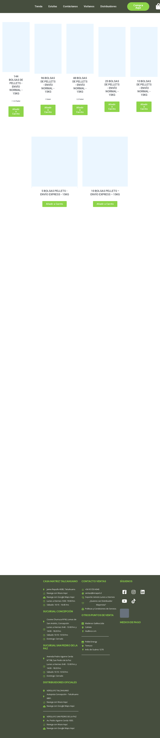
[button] (16, 111)
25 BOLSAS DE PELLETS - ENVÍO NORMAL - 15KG (111, 88)
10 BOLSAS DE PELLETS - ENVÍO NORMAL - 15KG (144, 88)
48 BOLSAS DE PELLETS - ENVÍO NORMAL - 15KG (79, 84)
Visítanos (89, 6)
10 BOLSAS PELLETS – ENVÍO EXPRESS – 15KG (105, 192)
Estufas (52, 6)
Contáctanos (70, 6)
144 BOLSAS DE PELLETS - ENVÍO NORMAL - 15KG (16, 85)
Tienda (38, 6)
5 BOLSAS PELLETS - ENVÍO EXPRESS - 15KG (54, 192)
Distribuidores (108, 6)
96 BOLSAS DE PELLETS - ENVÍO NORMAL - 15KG (48, 84)
